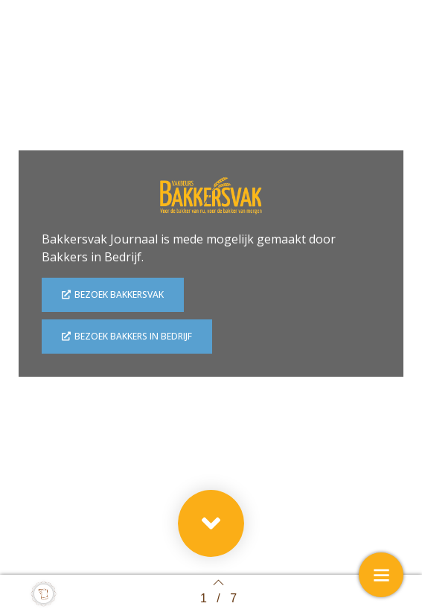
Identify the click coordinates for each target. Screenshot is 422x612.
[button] (211, 523)
